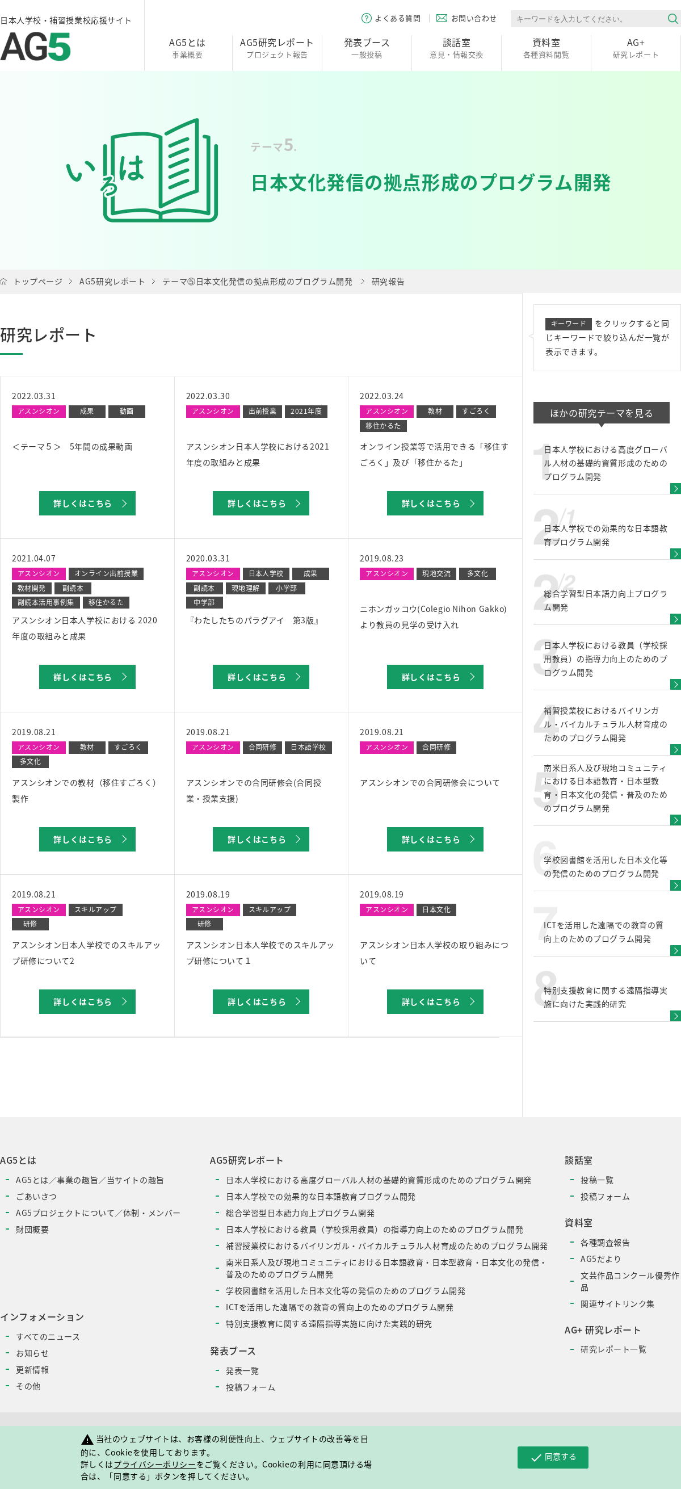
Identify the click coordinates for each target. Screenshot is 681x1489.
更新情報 (32, 1369)
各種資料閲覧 (546, 47)
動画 (127, 411)
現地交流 (436, 573)
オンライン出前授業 (106, 573)
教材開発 (32, 588)
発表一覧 (242, 1370)
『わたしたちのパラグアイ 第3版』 (254, 620)
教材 (435, 411)
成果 (87, 411)
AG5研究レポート (112, 281)
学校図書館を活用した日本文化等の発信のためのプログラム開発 (345, 1290)
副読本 (72, 588)
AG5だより (601, 1258)
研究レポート (635, 47)
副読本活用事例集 (46, 602)
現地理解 (246, 588)
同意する (553, 1457)
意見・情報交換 (456, 47)
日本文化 (436, 909)
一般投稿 (366, 47)
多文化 (477, 573)
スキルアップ (95, 909)
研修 (30, 923)
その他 (28, 1385)
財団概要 (32, 1229)
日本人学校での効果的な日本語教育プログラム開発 (321, 1196)
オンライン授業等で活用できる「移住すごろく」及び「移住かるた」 (434, 454)
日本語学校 (308, 747)
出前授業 (263, 411)
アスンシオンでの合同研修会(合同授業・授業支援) (254, 790)
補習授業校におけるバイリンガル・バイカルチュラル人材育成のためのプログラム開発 (387, 1245)
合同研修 (263, 747)
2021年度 (306, 411)
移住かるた (383, 426)
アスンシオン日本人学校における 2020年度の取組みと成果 (84, 627)
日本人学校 (266, 573)
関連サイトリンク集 (618, 1303)
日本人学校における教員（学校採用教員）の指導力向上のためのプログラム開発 (374, 1229)
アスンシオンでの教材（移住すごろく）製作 (86, 790)
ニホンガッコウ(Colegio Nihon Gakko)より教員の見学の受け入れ (433, 616)
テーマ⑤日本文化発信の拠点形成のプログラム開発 (257, 281)
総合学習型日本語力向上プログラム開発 (300, 1212)
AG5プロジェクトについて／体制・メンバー (98, 1212)
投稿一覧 (597, 1179)
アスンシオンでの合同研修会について (430, 782)
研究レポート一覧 (613, 1348)
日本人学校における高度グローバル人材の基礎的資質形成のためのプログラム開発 (379, 1179)
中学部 (204, 602)
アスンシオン (39, 411)
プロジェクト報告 (277, 47)
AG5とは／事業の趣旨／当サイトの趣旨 (90, 1179)
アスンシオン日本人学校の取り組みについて (434, 952)
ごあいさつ (36, 1196)
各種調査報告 (605, 1242)
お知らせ (32, 1352)
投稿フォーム (250, 1386)
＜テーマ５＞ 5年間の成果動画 (72, 446)
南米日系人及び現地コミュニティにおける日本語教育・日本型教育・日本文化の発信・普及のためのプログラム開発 (387, 1268)
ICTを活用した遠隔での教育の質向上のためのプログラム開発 (339, 1306)
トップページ (37, 281)
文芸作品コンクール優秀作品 (630, 1281)
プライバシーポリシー (155, 1464)
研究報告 (388, 281)
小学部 (286, 588)
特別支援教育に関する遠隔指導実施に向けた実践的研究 (329, 1323)
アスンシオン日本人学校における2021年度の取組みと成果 (258, 454)
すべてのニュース (48, 1336)
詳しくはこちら (82, 503)
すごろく (476, 411)
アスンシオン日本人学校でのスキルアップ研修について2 (86, 952)
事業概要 (187, 47)
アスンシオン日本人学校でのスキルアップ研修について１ (260, 952)
